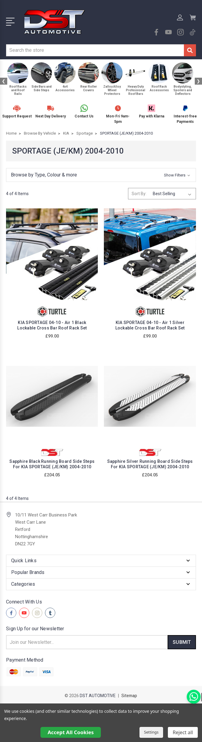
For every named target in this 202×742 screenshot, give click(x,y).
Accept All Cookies (71, 732)
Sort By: (139, 193)
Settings (151, 732)
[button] (101, 175)
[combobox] (95, 50)
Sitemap (129, 695)
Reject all (183, 732)
